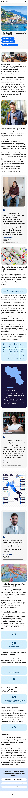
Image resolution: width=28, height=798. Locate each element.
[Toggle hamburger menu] (25, 1)
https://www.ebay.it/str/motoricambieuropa (12, 466)
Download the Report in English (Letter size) (14, 780)
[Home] (5, 1)
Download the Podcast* (8, 41)
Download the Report (7, 38)
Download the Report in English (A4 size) (14, 783)
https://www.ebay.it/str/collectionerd (11, 243)
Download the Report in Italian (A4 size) (14, 787)
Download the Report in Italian (9, 44)
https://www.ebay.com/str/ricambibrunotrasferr (13, 559)
